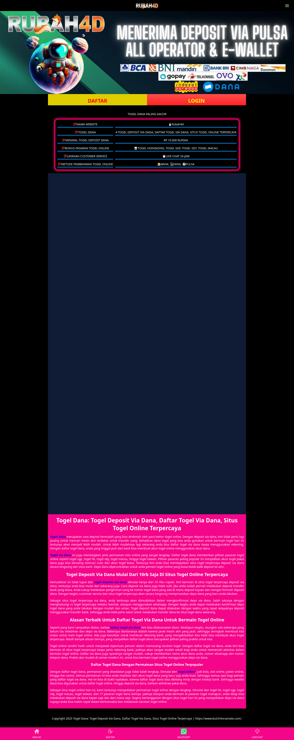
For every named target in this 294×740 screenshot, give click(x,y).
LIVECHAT (257, 733)
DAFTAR (97, 100)
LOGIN (196, 100)
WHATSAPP (183, 733)
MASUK (36, 733)
